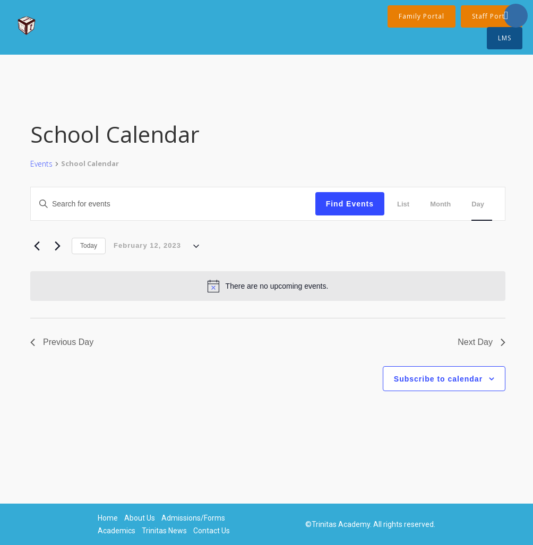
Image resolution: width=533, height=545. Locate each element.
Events (41, 164)
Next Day (481, 342)
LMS (504, 37)
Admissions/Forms (193, 518)
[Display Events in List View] (407, 204)
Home (108, 518)
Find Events (350, 204)
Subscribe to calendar (438, 379)
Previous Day (61, 342)
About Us (139, 518)
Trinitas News (164, 530)
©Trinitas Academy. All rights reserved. (370, 524)
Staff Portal (491, 16)
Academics (116, 530)
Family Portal (421, 16)
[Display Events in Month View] (444, 204)
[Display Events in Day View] (481, 204)
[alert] (267, 286)
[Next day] (57, 246)
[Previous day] (36, 246)
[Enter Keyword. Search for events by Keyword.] (116, 204)
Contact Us (211, 530)
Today (88, 245)
